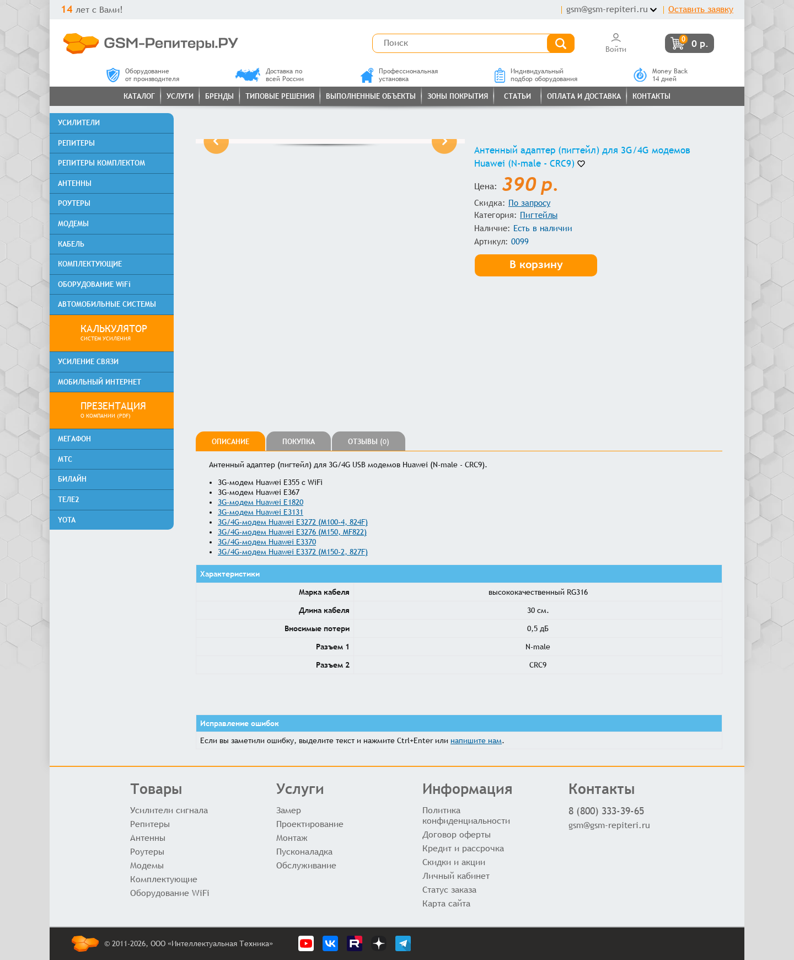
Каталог (139, 96)
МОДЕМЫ (73, 224)
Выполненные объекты (371, 96)
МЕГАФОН (74, 439)
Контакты (651, 96)
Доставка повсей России (269, 75)
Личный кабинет (456, 876)
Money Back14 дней (661, 75)
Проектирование (310, 824)
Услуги (180, 96)
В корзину (537, 263)
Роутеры (147, 851)
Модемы (147, 865)
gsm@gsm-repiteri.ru (607, 9)
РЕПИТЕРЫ (76, 143)
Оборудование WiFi (170, 893)
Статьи (517, 96)
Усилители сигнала (169, 810)
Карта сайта (446, 903)
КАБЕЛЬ (71, 244)
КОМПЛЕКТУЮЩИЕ (90, 264)
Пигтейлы (538, 215)
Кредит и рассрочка (463, 848)
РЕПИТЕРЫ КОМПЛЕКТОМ (101, 163)
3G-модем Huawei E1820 (260, 502)
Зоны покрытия (457, 96)
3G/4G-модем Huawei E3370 (267, 541)
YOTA (67, 520)
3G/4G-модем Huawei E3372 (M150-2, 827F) (293, 551)
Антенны (147, 838)
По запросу (529, 202)
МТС (65, 459)
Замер (288, 810)
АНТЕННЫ (75, 183)
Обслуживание (306, 865)
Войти (615, 43)
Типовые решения (279, 96)
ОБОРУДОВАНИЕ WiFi (94, 284)
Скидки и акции (453, 862)
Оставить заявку (700, 9)
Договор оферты (456, 834)
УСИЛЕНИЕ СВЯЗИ (88, 362)
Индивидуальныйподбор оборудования (536, 75)
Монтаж (292, 838)
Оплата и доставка (584, 96)
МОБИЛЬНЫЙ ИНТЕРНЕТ (99, 382)
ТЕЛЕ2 (68, 499)
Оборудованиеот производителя (142, 75)
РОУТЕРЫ (74, 203)
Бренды (219, 96)
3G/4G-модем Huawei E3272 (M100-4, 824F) (293, 522)
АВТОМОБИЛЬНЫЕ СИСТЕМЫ (107, 304)
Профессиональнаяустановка (399, 75)
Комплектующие (163, 879)
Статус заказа (449, 889)
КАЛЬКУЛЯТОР (123, 333)
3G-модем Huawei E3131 (260, 512)
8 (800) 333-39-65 (606, 811)
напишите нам (476, 740)
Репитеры (150, 824)
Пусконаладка (304, 851)
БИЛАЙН (72, 479)
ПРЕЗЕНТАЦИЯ (123, 410)
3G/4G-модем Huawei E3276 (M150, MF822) (292, 531)
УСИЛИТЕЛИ (79, 123)
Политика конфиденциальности (466, 815)
